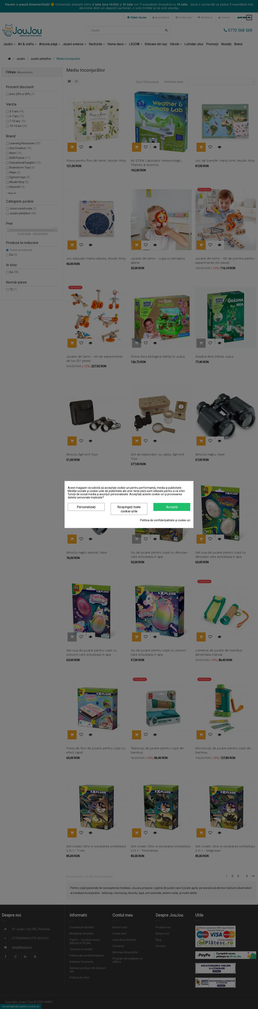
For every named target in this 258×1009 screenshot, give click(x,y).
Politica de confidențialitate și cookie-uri (165, 520)
